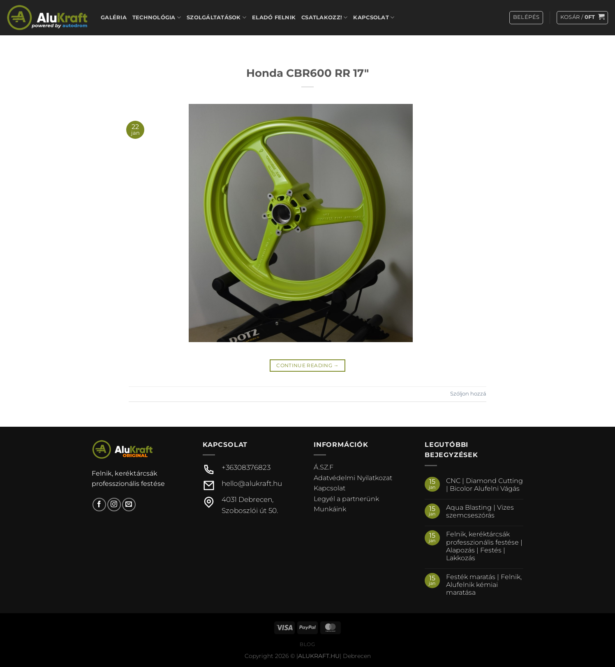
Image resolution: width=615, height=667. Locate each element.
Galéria (114, 17)
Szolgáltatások (216, 17)
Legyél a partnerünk (346, 499)
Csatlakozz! (324, 17)
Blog (307, 644)
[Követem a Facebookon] (99, 504)
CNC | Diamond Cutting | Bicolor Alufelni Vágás (484, 484)
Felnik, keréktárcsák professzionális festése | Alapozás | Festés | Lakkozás (484, 546)
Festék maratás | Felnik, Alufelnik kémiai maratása (484, 584)
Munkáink (330, 509)
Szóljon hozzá (468, 394)
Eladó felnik (274, 17)
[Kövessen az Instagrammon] (114, 504)
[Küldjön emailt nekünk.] (129, 504)
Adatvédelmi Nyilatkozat (353, 478)
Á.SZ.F (323, 467)
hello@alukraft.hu (252, 483)
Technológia (156, 17)
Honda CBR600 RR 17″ (307, 73)
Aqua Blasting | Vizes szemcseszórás (480, 511)
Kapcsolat (373, 17)
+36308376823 (246, 467)
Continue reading (307, 365)
